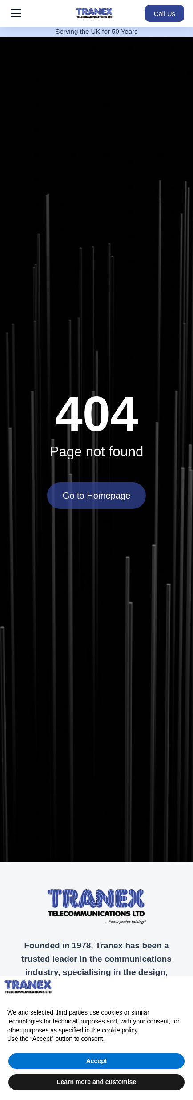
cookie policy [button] (119, 1030)
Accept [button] (96, 1060)
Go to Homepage (96, 495)
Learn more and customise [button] (96, 1081)
